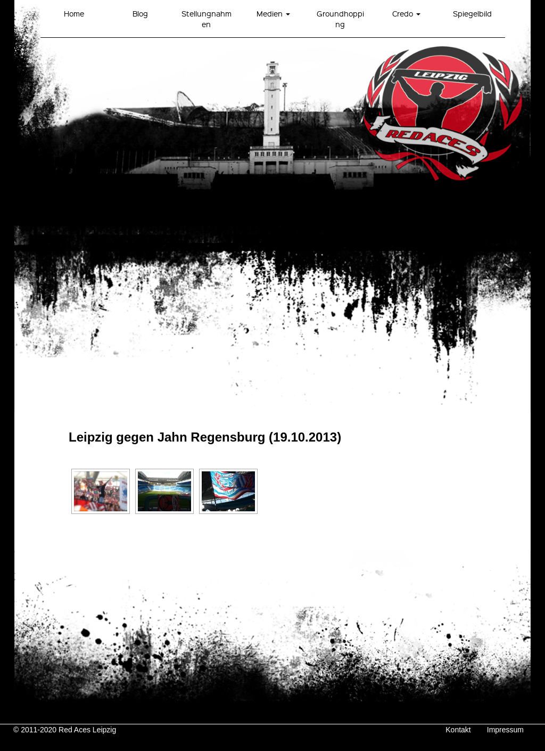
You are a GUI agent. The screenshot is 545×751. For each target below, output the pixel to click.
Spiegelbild (472, 13)
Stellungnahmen (206, 19)
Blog (140, 13)
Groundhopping (340, 19)
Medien (273, 13)
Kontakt (457, 729)
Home (74, 13)
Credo (406, 13)
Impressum (505, 729)
